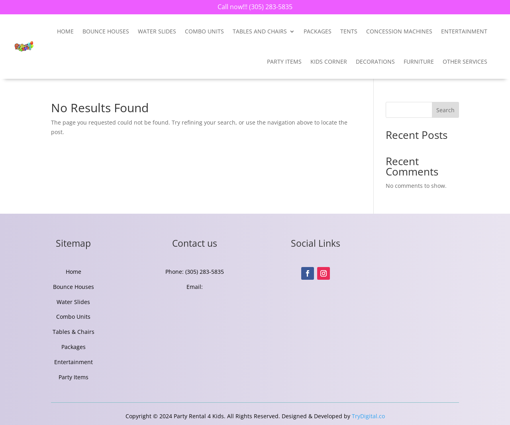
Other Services (465, 61)
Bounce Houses (105, 31)
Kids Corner (328, 61)
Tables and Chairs (260, 31)
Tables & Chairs (73, 331)
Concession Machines (399, 31)
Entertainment (73, 362)
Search (445, 110)
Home (65, 31)
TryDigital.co (368, 416)
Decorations (375, 61)
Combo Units (204, 31)
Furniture (419, 61)
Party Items (284, 61)
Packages (318, 31)
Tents (348, 31)
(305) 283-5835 (269, 6)
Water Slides (157, 31)
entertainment (464, 31)
